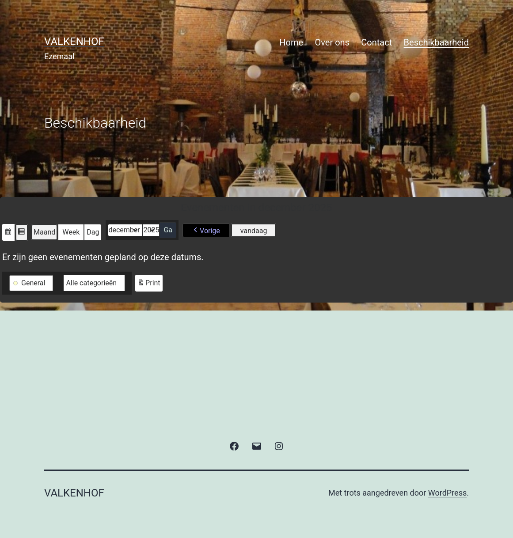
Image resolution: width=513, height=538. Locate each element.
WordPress (447, 492)
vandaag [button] (253, 231)
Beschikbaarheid (436, 42)
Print (148, 284)
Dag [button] (93, 232)
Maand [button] (44, 232)
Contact (376, 42)
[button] (8, 232)
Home (291, 42)
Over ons (332, 42)
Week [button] (71, 232)
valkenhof (74, 41)
